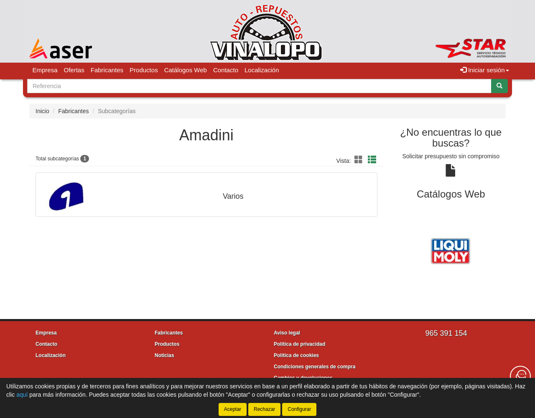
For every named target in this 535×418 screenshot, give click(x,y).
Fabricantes (107, 69)
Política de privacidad (299, 344)
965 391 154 (446, 333)
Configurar (299, 409)
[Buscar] (499, 86)
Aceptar (232, 409)
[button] (360, 160)
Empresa (45, 69)
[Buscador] (259, 86)
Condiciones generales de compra (314, 367)
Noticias (164, 355)
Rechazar (264, 409)
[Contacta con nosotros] (520, 376)
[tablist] (451, 250)
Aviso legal (287, 333)
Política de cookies (296, 355)
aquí (22, 394)
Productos (144, 69)
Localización (262, 69)
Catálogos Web (185, 69)
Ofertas (74, 69)
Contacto (225, 69)
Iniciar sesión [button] (484, 69)
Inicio (42, 111)
